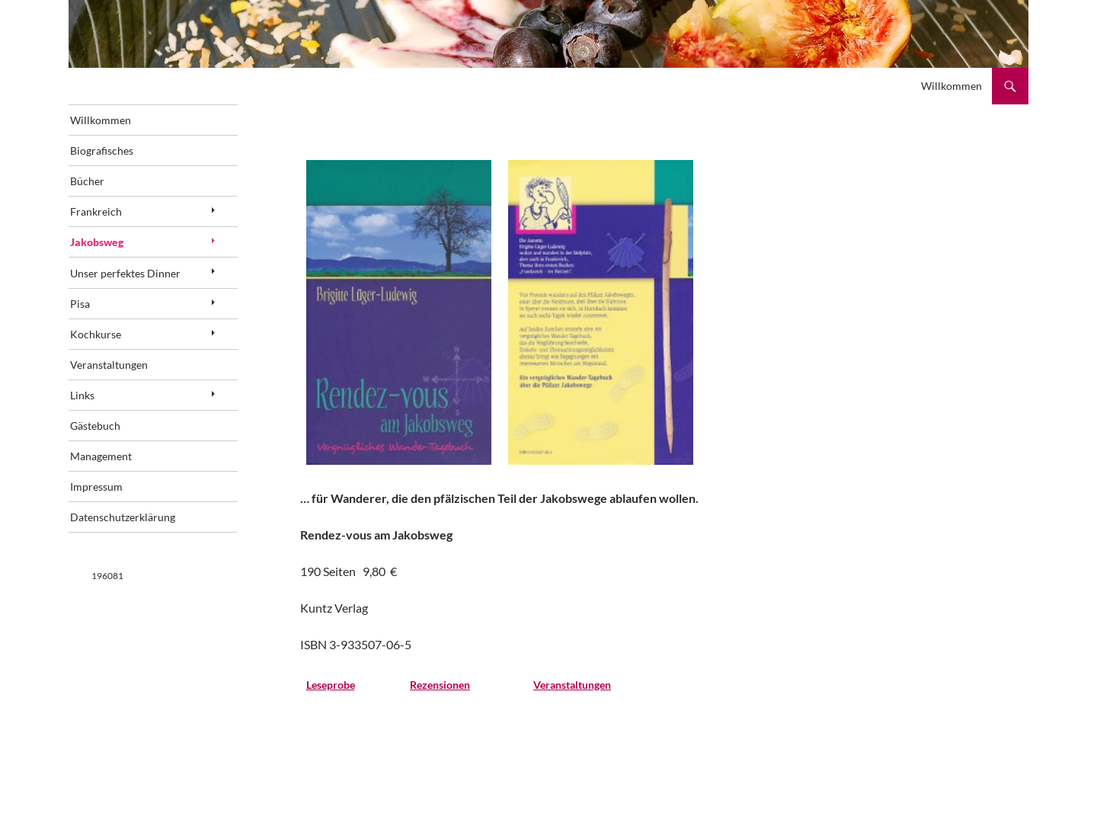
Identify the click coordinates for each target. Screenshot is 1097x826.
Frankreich (117, 216)
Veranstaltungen (130, 376)
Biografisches (123, 152)
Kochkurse (116, 344)
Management (122, 472)
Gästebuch (116, 440)
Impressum (117, 504)
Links (103, 408)
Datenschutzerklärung (144, 536)
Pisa (101, 312)
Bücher (108, 184)
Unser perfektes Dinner (146, 280)
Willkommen (951, 85)
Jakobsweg (118, 248)
